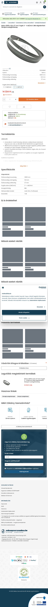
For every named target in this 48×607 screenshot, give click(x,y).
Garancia (3, 509)
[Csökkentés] (4, 99)
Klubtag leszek (24, 471)
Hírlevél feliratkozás (6, 488)
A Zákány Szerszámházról (24, 426)
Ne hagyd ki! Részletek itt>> (33, 19)
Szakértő (22, 13)
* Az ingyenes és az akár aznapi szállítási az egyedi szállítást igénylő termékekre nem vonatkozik (23, 516)
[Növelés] (15, 99)
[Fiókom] (40, 2)
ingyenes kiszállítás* (10, 14)
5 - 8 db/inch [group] (7, 87)
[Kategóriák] (11, 2)
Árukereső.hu (24, 579)
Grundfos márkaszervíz (7, 493)
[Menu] (37, 2)
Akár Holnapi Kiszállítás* (7, 513)
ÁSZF (2, 506)
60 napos (35, 13)
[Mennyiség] (10, 99)
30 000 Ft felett (8, 13)
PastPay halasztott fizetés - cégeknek (11, 520)
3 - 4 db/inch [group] (18, 87)
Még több (23, 166)
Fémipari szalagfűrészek (23, 396)
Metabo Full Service (6, 495)
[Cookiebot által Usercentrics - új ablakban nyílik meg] (38, 288)
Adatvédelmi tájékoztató (8, 511)
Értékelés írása (24, 368)
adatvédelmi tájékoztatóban (23, 468)
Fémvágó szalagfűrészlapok (8, 396)
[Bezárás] (46, 19)
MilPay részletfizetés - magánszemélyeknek (13, 522)
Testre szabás (24, 318)
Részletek (40, 307)
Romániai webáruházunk (8, 525)
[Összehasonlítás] (24, 107)
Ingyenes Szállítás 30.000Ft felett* (10, 491)
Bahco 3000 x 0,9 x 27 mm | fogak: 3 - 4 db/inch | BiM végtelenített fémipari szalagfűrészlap (34, 380)
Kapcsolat (4, 504)
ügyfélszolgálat (24, 14)
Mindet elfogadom (24, 312)
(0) (10, 68)
